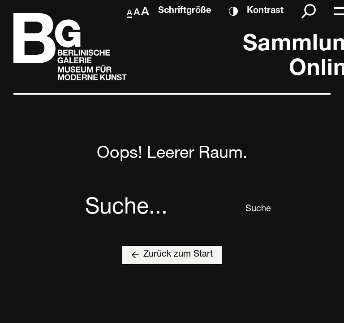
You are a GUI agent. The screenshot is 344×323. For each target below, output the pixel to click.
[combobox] (162, 209)
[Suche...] (162, 209)
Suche (252, 209)
